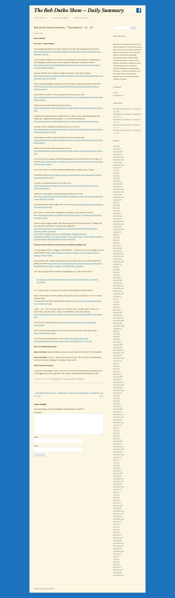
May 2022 (116, 272)
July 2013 (116, 556)
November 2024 (118, 192)
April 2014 (116, 532)
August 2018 (117, 393)
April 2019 (116, 371)
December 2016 (118, 446)
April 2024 (116, 210)
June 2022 (116, 269)
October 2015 (117, 484)
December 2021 (118, 286)
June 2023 (116, 237)
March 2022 (117, 277)
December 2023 (118, 221)
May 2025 (116, 176)
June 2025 (116, 173)
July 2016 (116, 460)
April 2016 (116, 468)
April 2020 (116, 339)
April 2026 (116, 146)
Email (36, 446)
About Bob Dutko (40, 18)
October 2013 (117, 548)
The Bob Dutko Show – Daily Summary (79, 10)
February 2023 (118, 248)
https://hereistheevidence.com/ (45, 333)
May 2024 (116, 208)
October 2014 (117, 516)
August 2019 (117, 361)
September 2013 (118, 551)
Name (36, 437)
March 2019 (117, 374)
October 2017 (117, 420)
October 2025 (117, 162)
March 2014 (117, 535)
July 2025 (116, 170)
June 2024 (116, 205)
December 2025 (118, 157)
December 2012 (118, 575)
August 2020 (117, 328)
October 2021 (117, 291)
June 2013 (116, 559)
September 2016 (118, 454)
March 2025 (117, 181)
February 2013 (118, 570)
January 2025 (117, 186)
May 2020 (116, 336)
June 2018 (116, 398)
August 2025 (117, 168)
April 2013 (116, 564)
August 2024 (117, 200)
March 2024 (117, 213)
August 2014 (117, 521)
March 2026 (117, 149)
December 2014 (118, 511)
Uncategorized (56, 379)
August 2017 (117, 425)
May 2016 (116, 465)
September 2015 (118, 487)
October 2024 (117, 194)
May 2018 (116, 401)
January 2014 (117, 540)
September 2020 (118, 326)
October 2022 (117, 259)
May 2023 (116, 240)
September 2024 (118, 197)
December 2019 (118, 350)
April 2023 (116, 243)
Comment (38, 412)
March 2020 (117, 342)
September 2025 (118, 165)
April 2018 (116, 404)
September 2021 (118, 294)
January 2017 (117, 444)
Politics (115, 92)
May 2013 (116, 562)
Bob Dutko (80, 379)
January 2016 (117, 476)
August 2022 (117, 264)
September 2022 (118, 261)
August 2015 (117, 489)
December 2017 (118, 414)
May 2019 (116, 369)
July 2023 (116, 235)
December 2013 (118, 543)
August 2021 (117, 296)
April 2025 (116, 178)
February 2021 (118, 312)
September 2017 (118, 422)
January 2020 (117, 347)
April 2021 (116, 307)
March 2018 (117, 406)
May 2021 (116, 304)
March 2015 (117, 503)
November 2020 (118, 320)
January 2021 (117, 315)
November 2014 (118, 513)
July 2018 (116, 395)
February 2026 (118, 151)
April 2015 (116, 500)
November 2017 (118, 417)
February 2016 (118, 473)
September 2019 (118, 358)
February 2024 (118, 216)
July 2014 (116, 524)
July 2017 (116, 428)
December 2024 (118, 189)
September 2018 (118, 390)
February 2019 (118, 377)
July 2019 (116, 363)
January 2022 (117, 283)
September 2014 (118, 519)
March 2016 (117, 471)
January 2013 (117, 572)
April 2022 (116, 275)
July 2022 (116, 267)
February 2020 (118, 345)
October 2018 (117, 387)
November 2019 (118, 353)
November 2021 (118, 288)
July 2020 (116, 331)
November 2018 (118, 385)
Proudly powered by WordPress (44, 589)
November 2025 (118, 160)
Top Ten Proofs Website (60, 18)
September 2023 (118, 229)
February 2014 (118, 538)
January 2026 (117, 154)
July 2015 (116, 492)
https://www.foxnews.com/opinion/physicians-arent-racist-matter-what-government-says (66, 121)
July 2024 (116, 202)
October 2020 (117, 323)
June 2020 (116, 334)
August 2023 (117, 232)
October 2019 (117, 355)
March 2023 (117, 245)
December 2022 (118, 253)
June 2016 (116, 462)
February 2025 (118, 184)
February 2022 (118, 280)
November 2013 (118, 546)
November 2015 (118, 481)
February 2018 (118, 409)
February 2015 (118, 505)
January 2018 (117, 412)
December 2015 (118, 479)
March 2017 (117, 438)
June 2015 (116, 495)
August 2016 (117, 457)
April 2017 (116, 436)
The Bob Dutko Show (80, 18)
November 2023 (118, 224)
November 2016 (118, 449)
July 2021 (116, 299)
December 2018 (118, 382)
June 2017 (116, 430)
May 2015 (116, 497)
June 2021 (116, 302)
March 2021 (117, 310)
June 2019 (116, 366)
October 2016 (117, 452)
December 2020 (118, 318)
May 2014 (116, 530)
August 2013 (117, 554)
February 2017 (118, 441)
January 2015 (117, 508)
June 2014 (116, 527)
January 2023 (117, 251)
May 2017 (116, 433)
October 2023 (117, 227)
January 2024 (117, 219)
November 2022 (118, 256)
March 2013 (117, 567)
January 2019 (117, 379)
